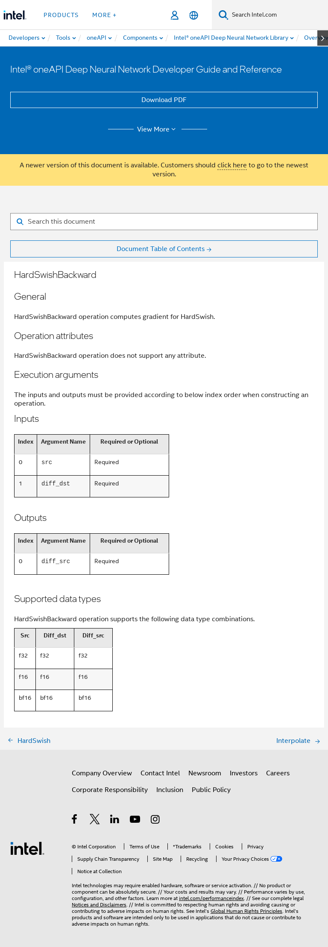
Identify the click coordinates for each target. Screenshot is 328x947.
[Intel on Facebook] (75, 820)
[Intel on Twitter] (95, 820)
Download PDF (164, 100)
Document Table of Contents (161, 249)
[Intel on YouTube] (135, 820)
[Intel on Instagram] (155, 820)
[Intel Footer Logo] (27, 848)
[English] (193, 15)
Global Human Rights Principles (246, 911)
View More (158, 129)
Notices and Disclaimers (99, 904)
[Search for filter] (164, 221)
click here (232, 165)
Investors (244, 773)
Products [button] (61, 15)
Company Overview (102, 773)
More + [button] (104, 15)
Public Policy (211, 790)
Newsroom (204, 773)
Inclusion (169, 790)
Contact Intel (160, 773)
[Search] (223, 14)
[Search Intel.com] (278, 15)
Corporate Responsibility (110, 790)
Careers (278, 773)
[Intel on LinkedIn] (115, 820)
